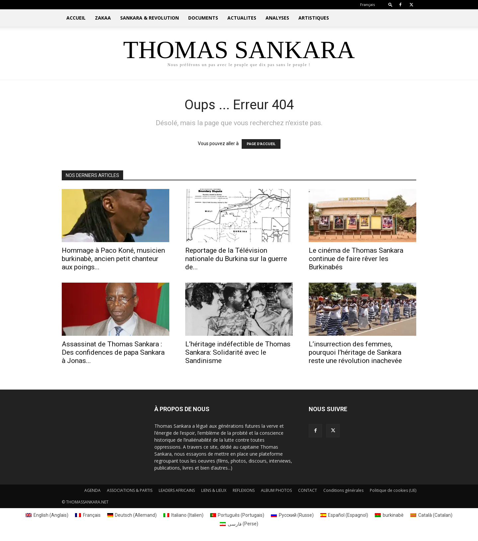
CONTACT (307, 490)
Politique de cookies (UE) (393, 490)
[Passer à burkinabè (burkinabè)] (389, 515)
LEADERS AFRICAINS (177, 490)
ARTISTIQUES (313, 18)
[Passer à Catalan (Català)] (431, 515)
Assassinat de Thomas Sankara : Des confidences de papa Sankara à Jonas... (113, 352)
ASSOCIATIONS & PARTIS (129, 490)
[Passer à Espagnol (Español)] (344, 515)
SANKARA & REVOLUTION (149, 18)
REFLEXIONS (244, 490)
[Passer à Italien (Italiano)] (183, 515)
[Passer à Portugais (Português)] (237, 515)
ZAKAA (103, 18)
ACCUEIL (76, 18)
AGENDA (92, 490)
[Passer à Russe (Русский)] (292, 515)
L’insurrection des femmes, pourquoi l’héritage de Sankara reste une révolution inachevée (355, 352)
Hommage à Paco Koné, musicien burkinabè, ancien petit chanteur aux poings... (113, 258)
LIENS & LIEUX (213, 490)
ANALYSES (277, 18)
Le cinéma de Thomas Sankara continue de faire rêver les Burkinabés (356, 258)
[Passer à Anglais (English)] (47, 515)
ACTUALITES (241, 18)
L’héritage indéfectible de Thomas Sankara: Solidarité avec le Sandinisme (237, 352)
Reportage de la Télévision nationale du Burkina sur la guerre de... (236, 258)
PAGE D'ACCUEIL (261, 144)
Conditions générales (343, 490)
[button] (390, 4)
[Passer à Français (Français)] (88, 515)
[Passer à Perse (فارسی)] (239, 523)
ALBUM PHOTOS (276, 490)
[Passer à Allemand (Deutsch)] (132, 515)
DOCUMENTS (203, 18)
